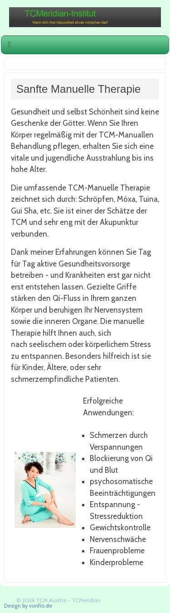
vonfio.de (40, 605)
